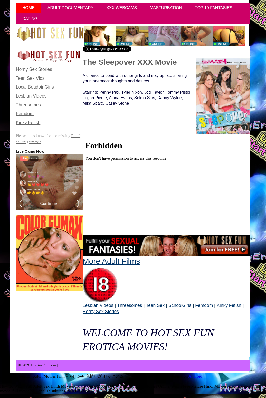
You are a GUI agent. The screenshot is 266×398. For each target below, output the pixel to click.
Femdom (204, 305)
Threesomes (129, 305)
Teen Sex (155, 305)
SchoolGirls (180, 305)
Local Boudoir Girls (35, 87)
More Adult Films (111, 280)
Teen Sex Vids (30, 78)
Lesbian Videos (98, 305)
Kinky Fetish (229, 305)
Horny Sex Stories (101, 311)
